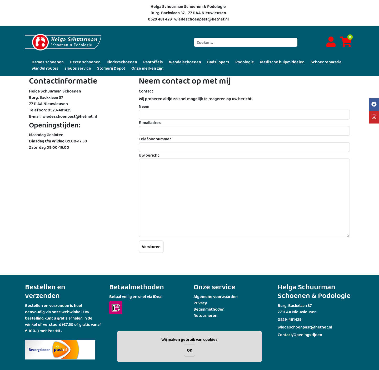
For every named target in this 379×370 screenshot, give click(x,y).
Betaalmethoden (209, 309)
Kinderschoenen (122, 62)
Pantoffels (153, 62)
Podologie (244, 62)
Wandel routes (45, 68)
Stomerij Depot (111, 68)
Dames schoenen (48, 62)
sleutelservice (77, 68)
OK (189, 350)
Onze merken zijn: (147, 68)
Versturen (151, 247)
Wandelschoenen (185, 62)
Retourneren (205, 315)
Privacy (200, 303)
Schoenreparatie (326, 62)
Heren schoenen (85, 62)
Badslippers (218, 62)
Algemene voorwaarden (215, 297)
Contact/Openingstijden (300, 335)
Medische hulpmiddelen (282, 62)
